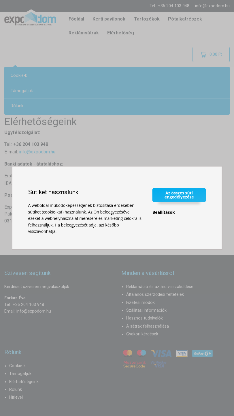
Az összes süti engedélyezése (179, 195)
